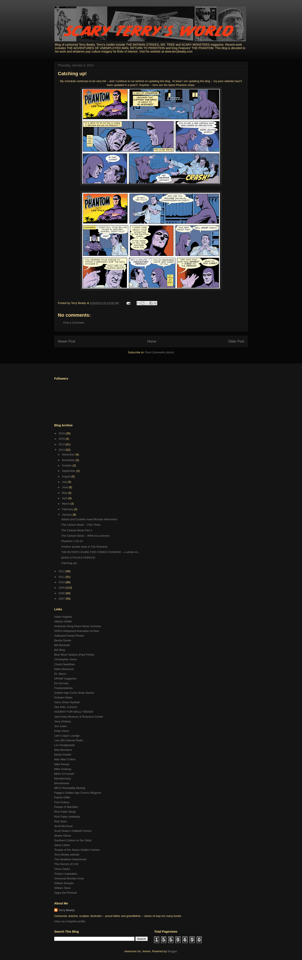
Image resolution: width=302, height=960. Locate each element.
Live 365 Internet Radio (68, 740)
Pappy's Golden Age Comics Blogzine (77, 792)
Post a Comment (73, 322)
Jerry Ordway (62, 721)
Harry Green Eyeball (67, 702)
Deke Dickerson (64, 669)
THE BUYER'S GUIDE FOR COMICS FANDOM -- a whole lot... (100, 552)
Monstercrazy (62, 778)
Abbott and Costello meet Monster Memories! (89, 519)
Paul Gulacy (61, 802)
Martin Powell (62, 754)
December (69, 454)
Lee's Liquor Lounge (66, 735)
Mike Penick (61, 764)
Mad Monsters (63, 749)
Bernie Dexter (62, 640)
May (65, 492)
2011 (62, 576)
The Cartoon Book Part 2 (76, 530)
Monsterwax (61, 783)
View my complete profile (69, 921)
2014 (62, 444)
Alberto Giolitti (63, 621)
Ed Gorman (61, 683)
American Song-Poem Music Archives (77, 626)
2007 (62, 598)
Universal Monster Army (69, 878)
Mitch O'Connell (64, 773)
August (66, 476)
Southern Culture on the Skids (72, 840)
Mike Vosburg (62, 769)
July (65, 481)
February (68, 509)
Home (151, 341)
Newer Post (66, 341)
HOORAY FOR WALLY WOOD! (73, 711)
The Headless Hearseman (70, 859)
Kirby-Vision (61, 730)
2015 (62, 438)
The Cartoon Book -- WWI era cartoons (85, 535)
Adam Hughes (63, 616)
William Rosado (64, 883)
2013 (62, 449)
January (67, 514)
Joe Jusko (60, 726)
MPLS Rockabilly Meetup (69, 788)
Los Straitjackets (64, 745)
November (69, 460)
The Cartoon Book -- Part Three (80, 524)
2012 (62, 571)
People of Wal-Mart (66, 807)
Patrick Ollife (62, 797)
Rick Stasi (60, 821)
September (69, 470)
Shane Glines (62, 835)
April (65, 498)
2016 (62, 433)
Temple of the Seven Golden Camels (77, 849)
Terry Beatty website (66, 854)
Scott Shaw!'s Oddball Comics (73, 830)
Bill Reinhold (62, 645)
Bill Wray (59, 649)
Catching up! (72, 73)
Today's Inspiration (65, 873)
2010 (62, 582)
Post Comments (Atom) (159, 352)
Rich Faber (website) (67, 816)
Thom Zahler (62, 869)
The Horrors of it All (66, 864)
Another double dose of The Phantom (84, 546)
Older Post (236, 341)
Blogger (172, 951)
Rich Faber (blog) (65, 811)
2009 (62, 587)
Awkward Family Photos (69, 635)
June (65, 487)
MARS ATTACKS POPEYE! (78, 557)
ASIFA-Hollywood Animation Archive (76, 631)
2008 (62, 593)
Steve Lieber (62, 845)
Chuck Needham (64, 664)
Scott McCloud (63, 826)
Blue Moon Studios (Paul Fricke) (74, 654)
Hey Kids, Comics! (65, 707)
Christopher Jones (65, 659)
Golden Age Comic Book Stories (74, 692)
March (66, 503)
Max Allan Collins (65, 759)
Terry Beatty (67, 910)
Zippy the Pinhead (65, 892)
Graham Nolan (63, 697)
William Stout (62, 888)
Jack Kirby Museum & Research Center (78, 716)
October (67, 465)
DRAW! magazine (65, 678)
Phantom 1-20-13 (72, 541)
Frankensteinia (63, 688)
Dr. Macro (60, 673)
